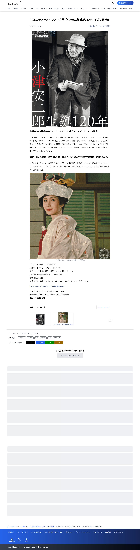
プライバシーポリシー (82, 532)
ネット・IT (84, 8)
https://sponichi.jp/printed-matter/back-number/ (47, 286)
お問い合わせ (118, 532)
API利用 (108, 532)
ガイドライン (97, 532)
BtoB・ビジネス (54, 8)
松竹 (49, 338)
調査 (130, 8)
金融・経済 (123, 8)
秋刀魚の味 (57, 338)
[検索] (113, 3)
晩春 (36, 338)
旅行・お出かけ (67, 8)
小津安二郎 (22, 338)
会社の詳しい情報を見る (70, 355)
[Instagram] (12, 540)
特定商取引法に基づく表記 (53, 532)
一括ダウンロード (103, 307)
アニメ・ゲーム (41, 8)
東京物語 (43, 338)
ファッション (94, 8)
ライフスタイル (112, 8)
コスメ (103, 8)
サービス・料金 (22, 532)
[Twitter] (19, 540)
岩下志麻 (30, 338)
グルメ (76, 8)
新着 (8, 8)
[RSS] (26, 540)
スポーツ (31, 8)
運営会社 (11, 532)
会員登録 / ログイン (125, 3)
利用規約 (69, 532)
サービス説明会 (36, 532)
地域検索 (15, 8)
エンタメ (23, 8)
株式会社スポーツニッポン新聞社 (99, 26)
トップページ (12, 527)
